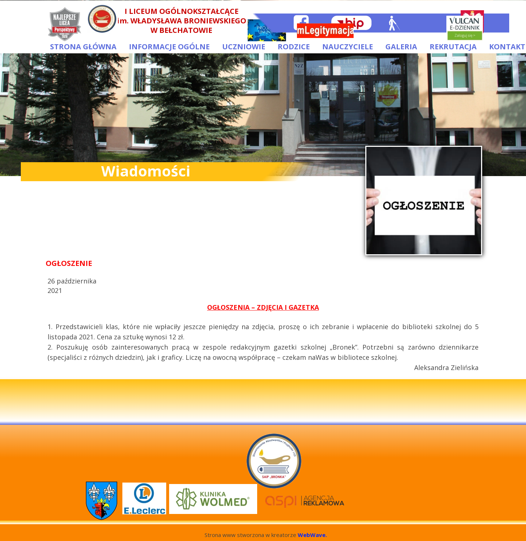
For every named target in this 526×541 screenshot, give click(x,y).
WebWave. (312, 534)
